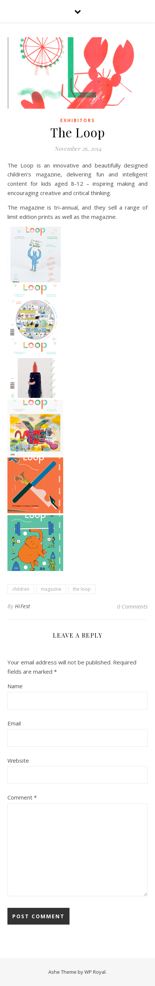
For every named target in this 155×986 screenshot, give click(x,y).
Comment (22, 797)
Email (14, 723)
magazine (51, 589)
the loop (82, 589)
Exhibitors (77, 120)
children (20, 589)
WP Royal (95, 972)
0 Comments (132, 606)
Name (15, 686)
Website (18, 760)
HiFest (22, 606)
